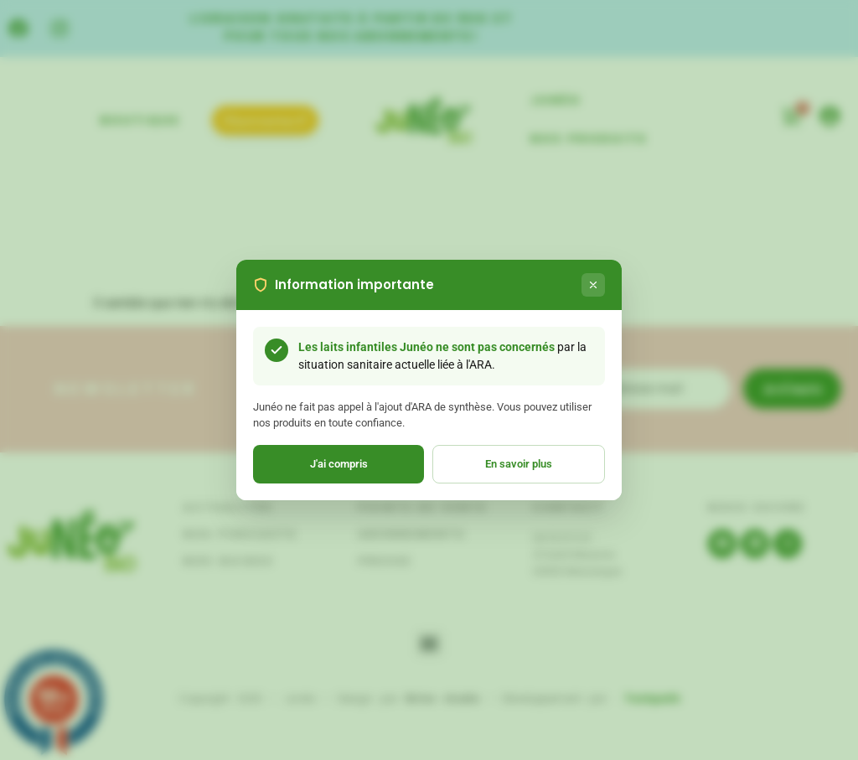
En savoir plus (518, 464)
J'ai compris (339, 464)
